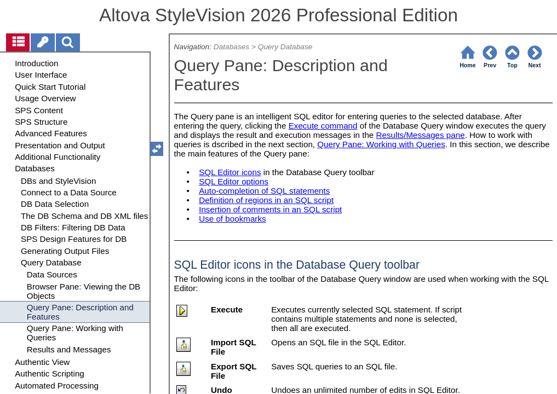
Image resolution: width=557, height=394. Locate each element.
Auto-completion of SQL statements (264, 190)
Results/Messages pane (420, 135)
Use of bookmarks (232, 218)
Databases (231, 47)
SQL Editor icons (230, 172)
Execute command (323, 125)
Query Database (285, 47)
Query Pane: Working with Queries (381, 144)
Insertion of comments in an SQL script (270, 209)
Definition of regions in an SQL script (266, 200)
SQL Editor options (233, 181)
